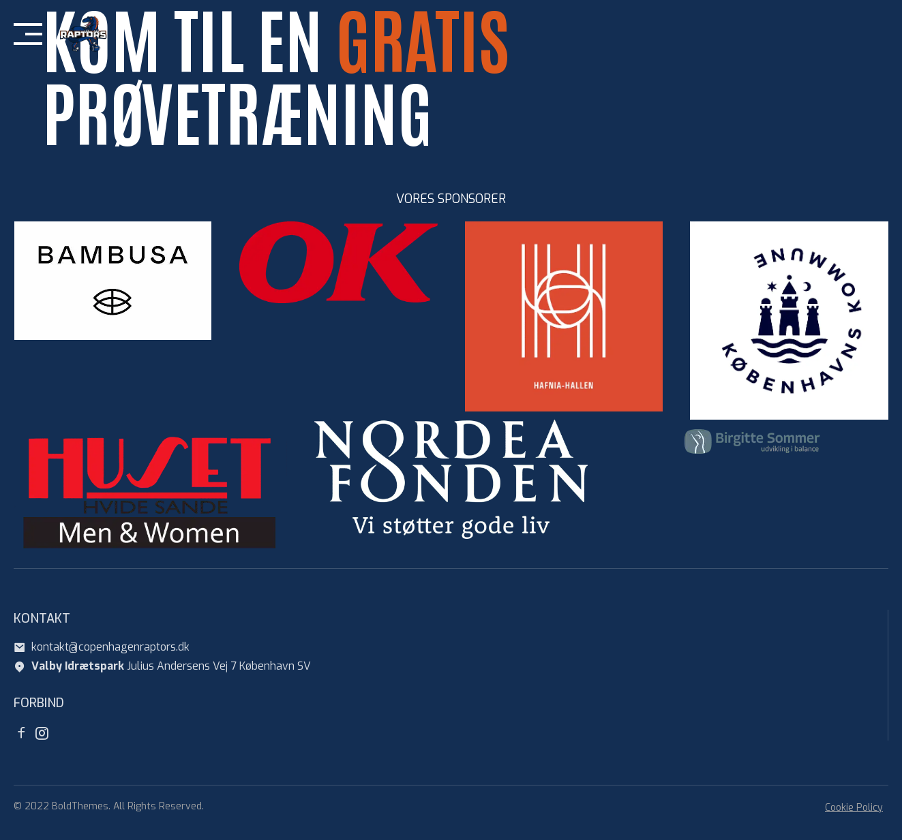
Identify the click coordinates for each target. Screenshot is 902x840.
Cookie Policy (854, 807)
